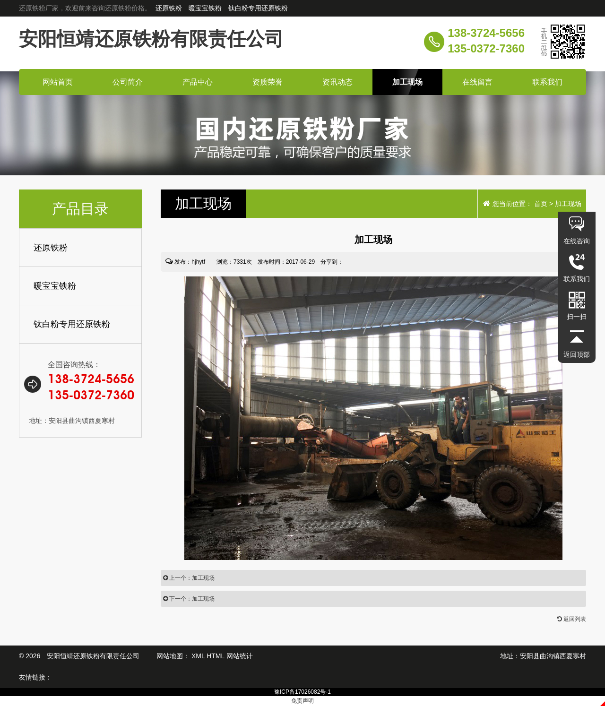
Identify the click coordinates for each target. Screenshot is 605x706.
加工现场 (407, 82)
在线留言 (477, 82)
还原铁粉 (170, 8)
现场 (203, 203)
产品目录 (80, 208)
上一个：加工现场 (189, 578)
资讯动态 (337, 82)
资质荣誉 (267, 82)
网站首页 (58, 82)
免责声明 (302, 700)
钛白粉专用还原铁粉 (258, 8)
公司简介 (127, 82)
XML (198, 656)
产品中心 (197, 82)
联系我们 (547, 82)
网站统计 (239, 656)
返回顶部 (576, 354)
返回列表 (571, 619)
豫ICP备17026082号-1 (302, 692)
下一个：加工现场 (189, 598)
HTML (216, 656)
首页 (540, 203)
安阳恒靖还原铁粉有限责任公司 (151, 38)
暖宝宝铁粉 (206, 8)
